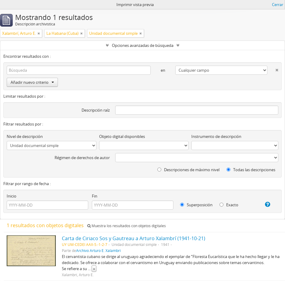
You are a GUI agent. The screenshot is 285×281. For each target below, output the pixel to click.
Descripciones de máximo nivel (188, 169)
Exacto (229, 204)
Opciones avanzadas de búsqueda (142, 45)
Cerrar (277, 4)
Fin (94, 196)
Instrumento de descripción (216, 136)
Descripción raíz (96, 110)
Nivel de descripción (25, 136)
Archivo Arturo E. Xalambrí (98, 250)
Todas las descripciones (250, 169)
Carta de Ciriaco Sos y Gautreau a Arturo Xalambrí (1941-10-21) (133, 238)
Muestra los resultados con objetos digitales (126, 225)
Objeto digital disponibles (122, 136)
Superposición (196, 204)
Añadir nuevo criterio (32, 82)
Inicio (11, 196)
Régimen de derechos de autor (82, 157)
